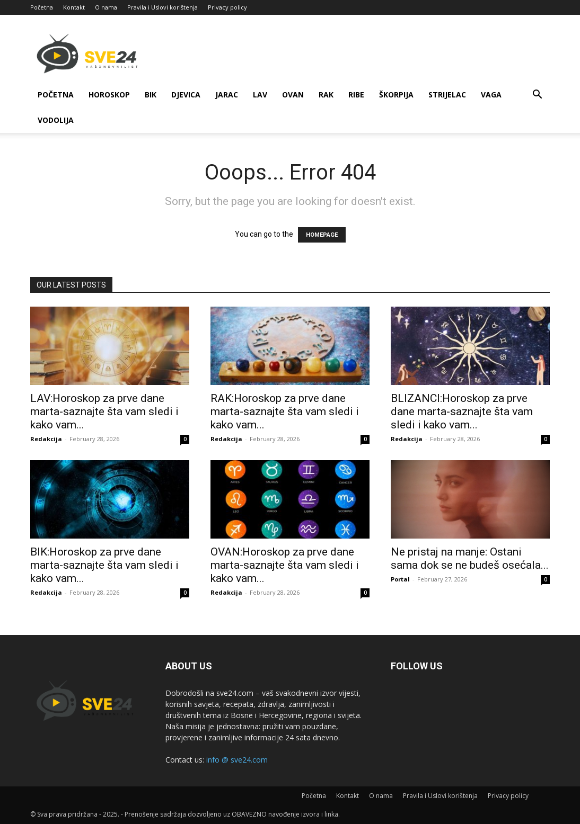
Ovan (293, 94)
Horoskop (109, 94)
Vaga (491, 94)
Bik (150, 94)
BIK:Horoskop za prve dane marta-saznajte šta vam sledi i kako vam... (104, 565)
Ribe (356, 94)
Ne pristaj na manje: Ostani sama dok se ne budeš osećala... (470, 558)
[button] (537, 96)
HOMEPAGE (322, 234)
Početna (41, 7)
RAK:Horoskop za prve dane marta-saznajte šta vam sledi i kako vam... (284, 411)
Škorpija (396, 94)
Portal (400, 579)
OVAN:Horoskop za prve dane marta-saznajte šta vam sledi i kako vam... (284, 565)
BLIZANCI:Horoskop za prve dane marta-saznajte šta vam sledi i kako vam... (462, 411)
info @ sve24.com (237, 760)
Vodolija (56, 120)
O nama (106, 7)
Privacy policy (227, 7)
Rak (326, 94)
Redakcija (46, 439)
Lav (260, 94)
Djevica (185, 94)
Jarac (226, 94)
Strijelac (447, 94)
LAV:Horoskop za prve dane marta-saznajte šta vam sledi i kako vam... (104, 411)
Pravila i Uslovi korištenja (162, 7)
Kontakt (74, 7)
